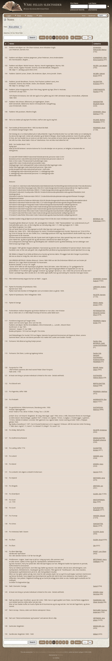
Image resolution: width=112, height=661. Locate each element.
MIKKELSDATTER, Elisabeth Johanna (99, 439)
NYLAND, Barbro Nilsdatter (99, 121)
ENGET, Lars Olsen (99, 551)
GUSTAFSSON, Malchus (98, 408)
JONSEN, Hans (98, 464)
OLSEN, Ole (97, 494)
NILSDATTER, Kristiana (97, 82)
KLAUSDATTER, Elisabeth (98, 509)
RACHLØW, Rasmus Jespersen (100, 611)
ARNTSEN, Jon (98, 486)
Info (40, 16)
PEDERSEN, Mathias (100, 391)
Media (29, 16)
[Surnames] (92, 10)
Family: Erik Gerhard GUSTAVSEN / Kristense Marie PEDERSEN (98, 357)
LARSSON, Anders (99, 287)
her (28, 582)
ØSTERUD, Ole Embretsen (98, 220)
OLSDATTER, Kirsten (97, 449)
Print (83, 16)
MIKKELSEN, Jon (98, 626)
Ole (94, 546)
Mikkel (95, 634)
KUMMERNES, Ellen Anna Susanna (100, 59)
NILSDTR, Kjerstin (99, 295)
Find (19, 16)
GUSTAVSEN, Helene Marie (98, 376)
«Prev (42, 37)
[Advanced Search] (77, 10)
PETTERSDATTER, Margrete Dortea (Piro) (99, 313)
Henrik (95, 472)
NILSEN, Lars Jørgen (100, 66)
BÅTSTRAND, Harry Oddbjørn (100, 560)
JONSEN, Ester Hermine (98, 593)
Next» (78, 37)
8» (72, 37)
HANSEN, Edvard (99, 516)
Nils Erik (60, 655)
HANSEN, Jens (98, 456)
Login (9, 16)
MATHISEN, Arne (99, 478)
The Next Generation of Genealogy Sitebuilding (48, 652)
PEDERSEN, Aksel (99, 128)
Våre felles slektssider (43, 4)
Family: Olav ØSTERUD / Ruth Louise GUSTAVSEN (100, 343)
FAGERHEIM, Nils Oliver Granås (99, 601)
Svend (95, 586)
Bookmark (92, 16)
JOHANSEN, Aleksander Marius (99, 48)
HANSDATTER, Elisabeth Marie (98, 103)
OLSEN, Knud (98, 540)
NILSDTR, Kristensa (100, 430)
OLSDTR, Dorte (98, 532)
